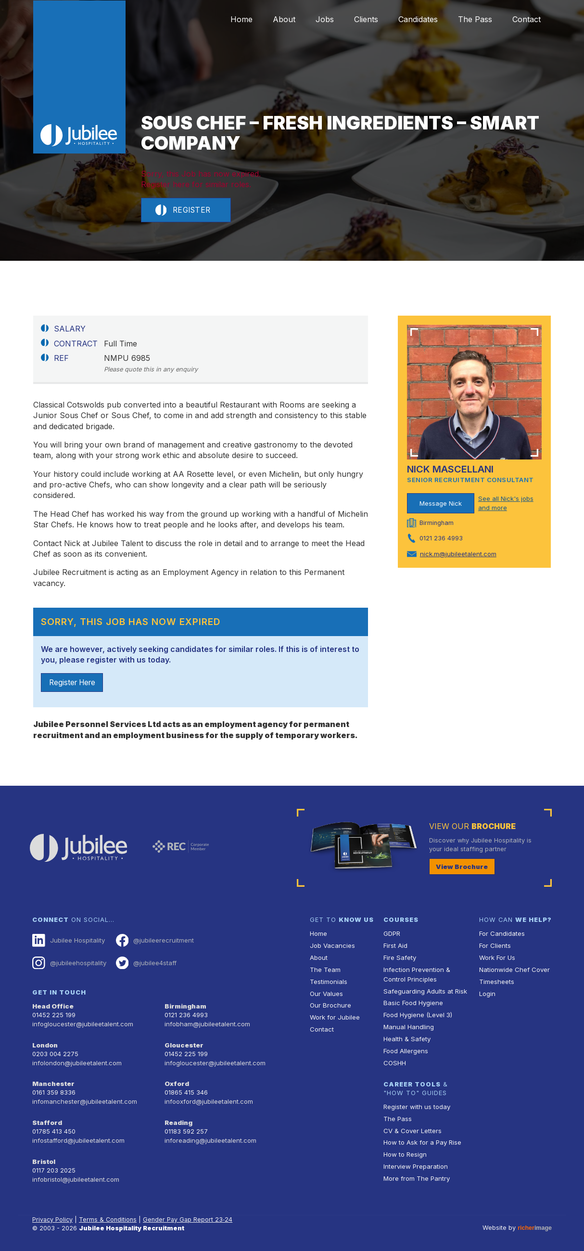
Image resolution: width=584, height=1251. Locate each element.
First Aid (395, 946)
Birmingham (185, 1005)
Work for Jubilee (334, 1016)
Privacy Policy (53, 1214)
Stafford (46, 1119)
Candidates (411, 19)
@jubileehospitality (68, 963)
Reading (178, 1119)
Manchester (52, 1081)
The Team (325, 969)
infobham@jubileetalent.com (206, 1023)
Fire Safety (399, 958)
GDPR (391, 934)
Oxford (177, 1081)
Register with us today (416, 1103)
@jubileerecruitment (152, 941)
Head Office (52, 1005)
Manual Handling (407, 1025)
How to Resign (404, 1150)
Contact (525, 19)
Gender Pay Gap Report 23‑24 (189, 1214)
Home (223, 19)
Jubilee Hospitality (67, 941)
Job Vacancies (332, 946)
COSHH (394, 1060)
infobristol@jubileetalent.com (75, 1174)
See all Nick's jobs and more (505, 503)
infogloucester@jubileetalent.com (81, 1023)
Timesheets (496, 981)
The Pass (471, 19)
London (45, 1043)
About (268, 19)
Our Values (326, 992)
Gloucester (183, 1043)
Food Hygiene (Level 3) (417, 1013)
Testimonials (328, 981)
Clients (356, 19)
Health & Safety (406, 1037)
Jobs (312, 19)
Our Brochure (329, 1004)
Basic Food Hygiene (412, 1002)
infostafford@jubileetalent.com (78, 1136)
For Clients (494, 946)
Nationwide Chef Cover (513, 969)
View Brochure (460, 867)
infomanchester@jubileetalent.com (83, 1098)
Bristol (43, 1157)
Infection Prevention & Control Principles (415, 974)
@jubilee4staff (144, 963)
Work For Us (497, 958)
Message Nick (440, 503)
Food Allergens (405, 1048)
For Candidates (501, 934)
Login (487, 992)
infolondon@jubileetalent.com (75, 1061)
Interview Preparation (414, 1161)
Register (183, 210)
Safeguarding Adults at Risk (424, 990)
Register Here (74, 683)
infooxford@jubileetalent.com (208, 1098)
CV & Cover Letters (412, 1127)
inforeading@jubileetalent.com (209, 1136)
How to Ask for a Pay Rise (422, 1138)
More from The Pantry (416, 1173)
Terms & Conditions (109, 1214)
